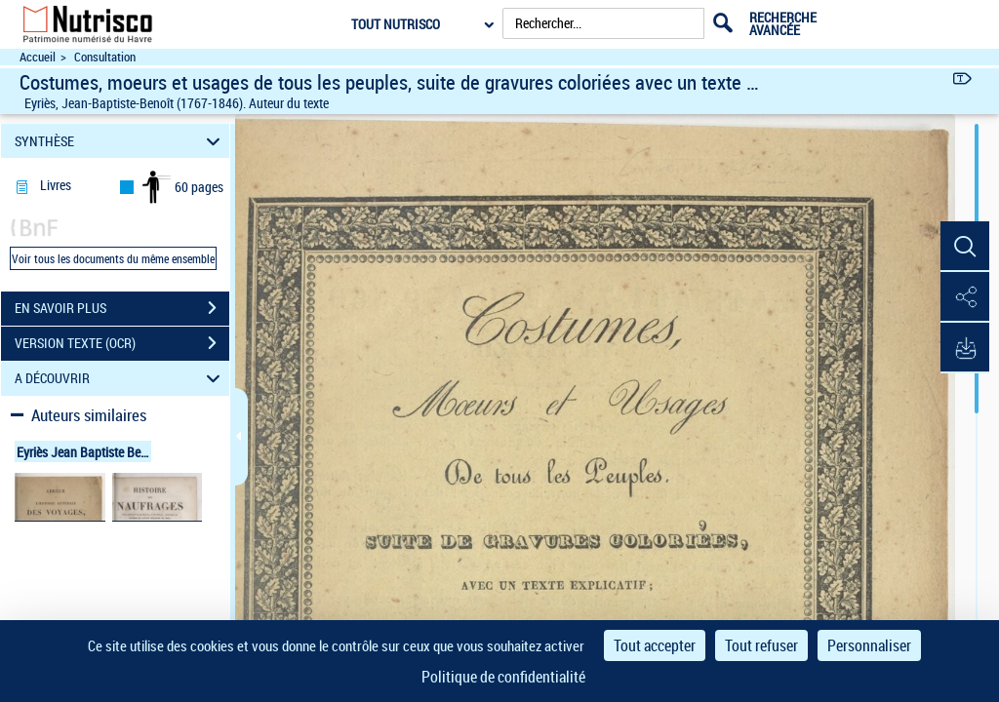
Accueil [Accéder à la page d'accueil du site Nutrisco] (38, 57)
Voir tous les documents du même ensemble (113, 258)
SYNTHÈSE (120, 141)
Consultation (105, 57)
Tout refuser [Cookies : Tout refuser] (761, 645)
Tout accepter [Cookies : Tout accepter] (655, 645)
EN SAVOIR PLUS (122, 308)
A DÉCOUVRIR (120, 379)
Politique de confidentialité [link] (503, 676)
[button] (964, 246)
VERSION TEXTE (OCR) (122, 343)
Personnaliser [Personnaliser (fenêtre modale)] (869, 645)
